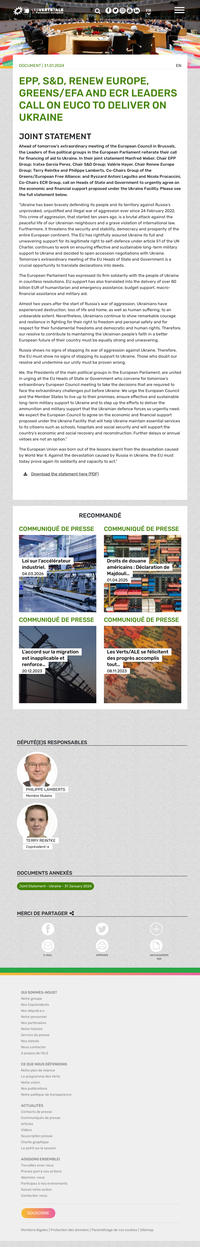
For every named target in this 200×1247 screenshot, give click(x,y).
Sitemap (146, 1230)
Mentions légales (34, 1230)
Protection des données (70, 1230)
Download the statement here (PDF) (65, 474)
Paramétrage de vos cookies (114, 1230)
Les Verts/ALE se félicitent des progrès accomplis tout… (137, 658)
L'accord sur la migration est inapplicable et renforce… (50, 658)
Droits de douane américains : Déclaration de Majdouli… (138, 567)
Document (30, 65)
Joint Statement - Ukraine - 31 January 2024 (55, 886)
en (178, 65)
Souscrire (38, 1213)
